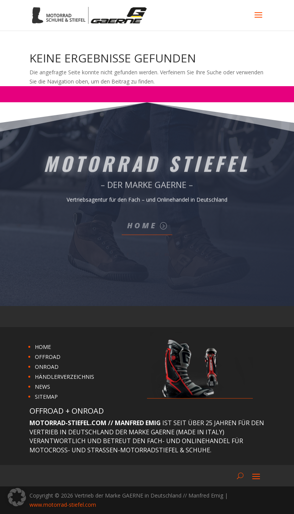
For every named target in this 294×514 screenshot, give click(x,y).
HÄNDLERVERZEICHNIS (64, 376)
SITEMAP (46, 396)
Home (142, 225)
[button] (17, 497)
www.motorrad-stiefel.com (62, 504)
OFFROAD (47, 356)
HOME (43, 346)
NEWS (42, 386)
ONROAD (47, 366)
